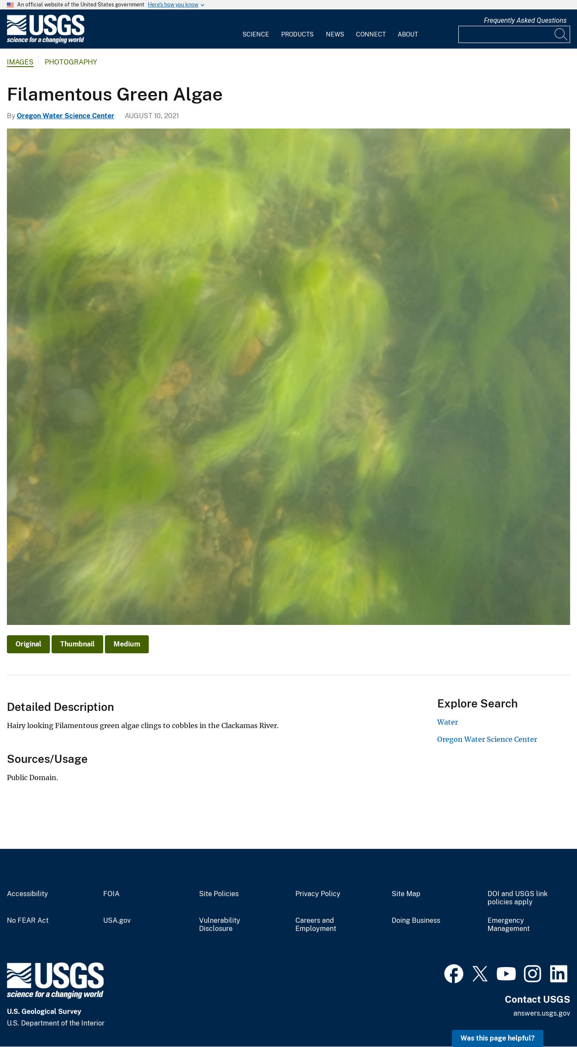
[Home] (45, 41)
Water (447, 722)
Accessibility (27, 894)
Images (20, 62)
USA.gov (117, 921)
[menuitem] (255, 29)
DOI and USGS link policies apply (518, 898)
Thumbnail (77, 644)
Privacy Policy (318, 894)
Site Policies (219, 894)
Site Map (406, 894)
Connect (371, 34)
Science (255, 34)
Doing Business (416, 921)
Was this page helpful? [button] (497, 1038)
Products (297, 34)
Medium (127, 644)
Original (28, 644)
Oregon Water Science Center (65, 116)
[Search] (561, 34)
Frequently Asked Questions (525, 20)
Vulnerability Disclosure (219, 925)
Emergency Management (509, 925)
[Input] (514, 34)
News (335, 34)
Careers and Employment (315, 925)
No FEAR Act (28, 921)
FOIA (111, 894)
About (408, 34)
